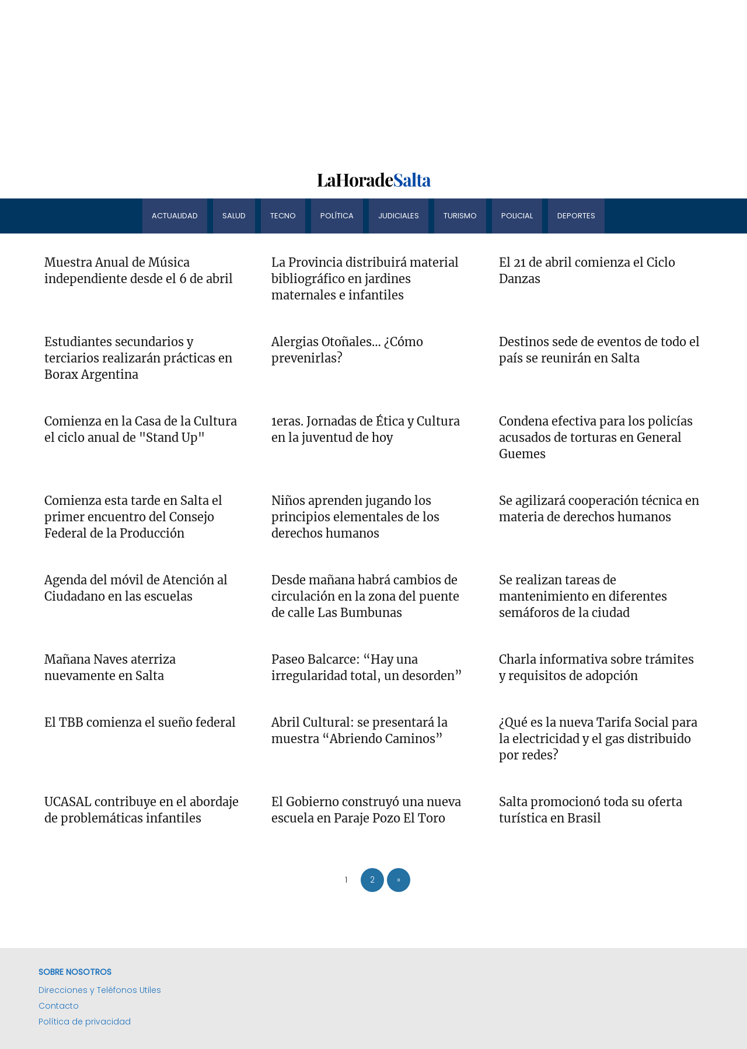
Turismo (460, 215)
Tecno (283, 215)
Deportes (576, 215)
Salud (234, 215)
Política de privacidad (85, 1021)
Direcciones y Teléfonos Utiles (100, 990)
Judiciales (398, 215)
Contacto (59, 1006)
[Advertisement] (350, 81)
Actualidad (175, 215)
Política (337, 215)
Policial (517, 215)
